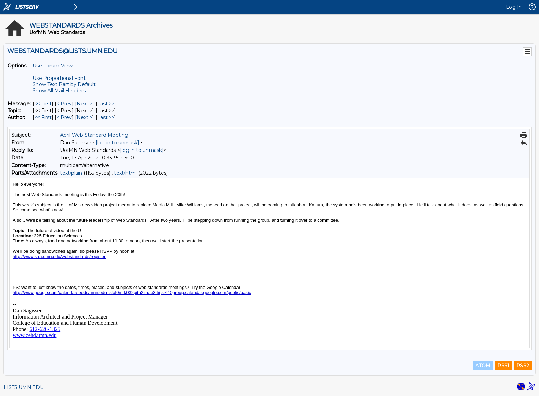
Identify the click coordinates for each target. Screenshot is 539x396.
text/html (125, 173)
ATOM (483, 366)
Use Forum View (53, 66)
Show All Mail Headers (59, 90)
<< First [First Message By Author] (43, 117)
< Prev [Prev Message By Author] (64, 117)
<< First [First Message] (43, 104)
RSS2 (522, 366)
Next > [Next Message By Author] (84, 117)
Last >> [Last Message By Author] (105, 117)
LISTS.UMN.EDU (24, 387)
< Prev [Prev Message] (64, 104)
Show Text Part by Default (64, 84)
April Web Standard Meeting (94, 135)
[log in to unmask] (117, 142)
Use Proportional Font (59, 78)
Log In (514, 7)
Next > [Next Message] (84, 104)
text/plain (71, 173)
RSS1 (503, 366)
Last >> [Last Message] (105, 104)
